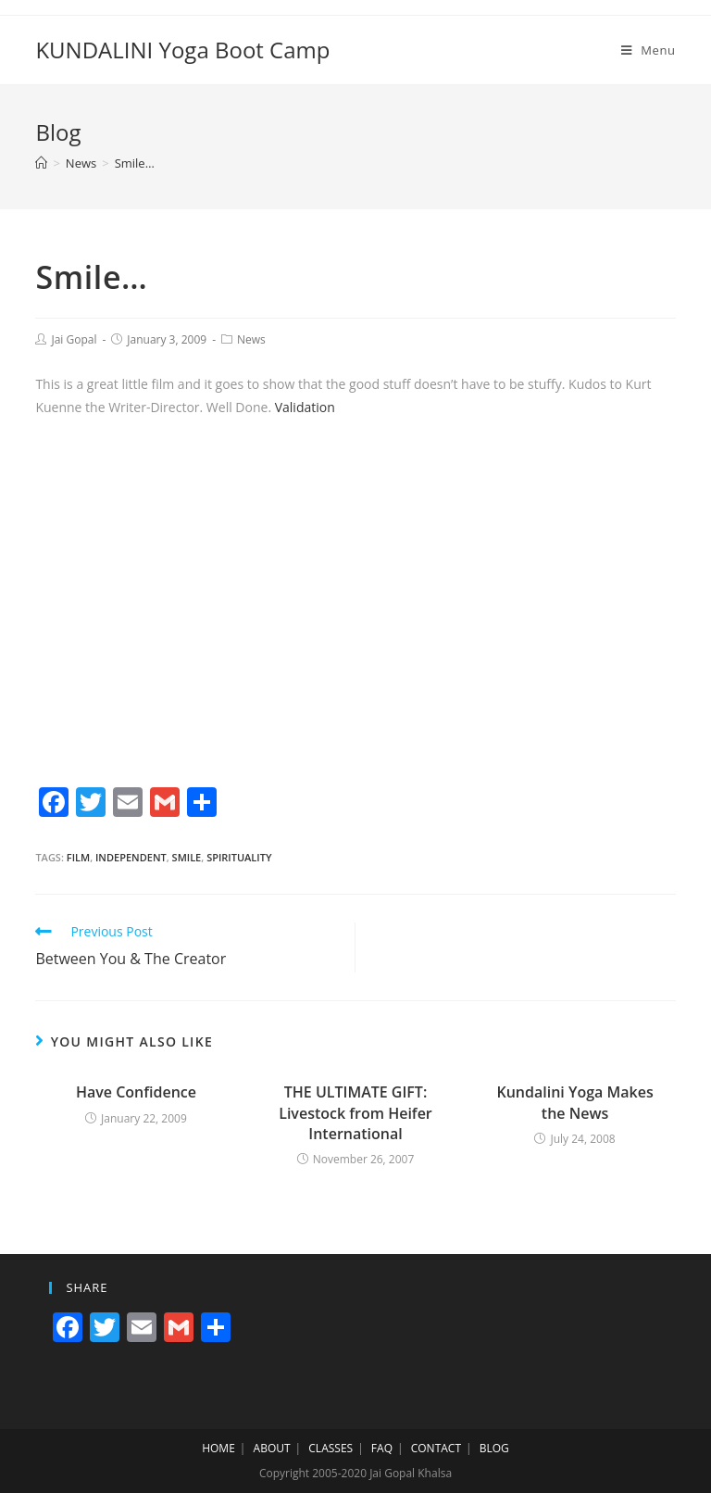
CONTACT (436, 1448)
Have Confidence (136, 1092)
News (251, 339)
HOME (218, 1448)
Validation (305, 407)
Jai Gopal (73, 339)
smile (187, 857)
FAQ (382, 1448)
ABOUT (272, 1448)
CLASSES (330, 1448)
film (78, 857)
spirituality (238, 857)
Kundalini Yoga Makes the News (574, 1102)
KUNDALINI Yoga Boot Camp (182, 49)
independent (131, 857)
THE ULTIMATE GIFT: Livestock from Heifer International (355, 1113)
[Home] (41, 163)
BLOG (494, 1448)
